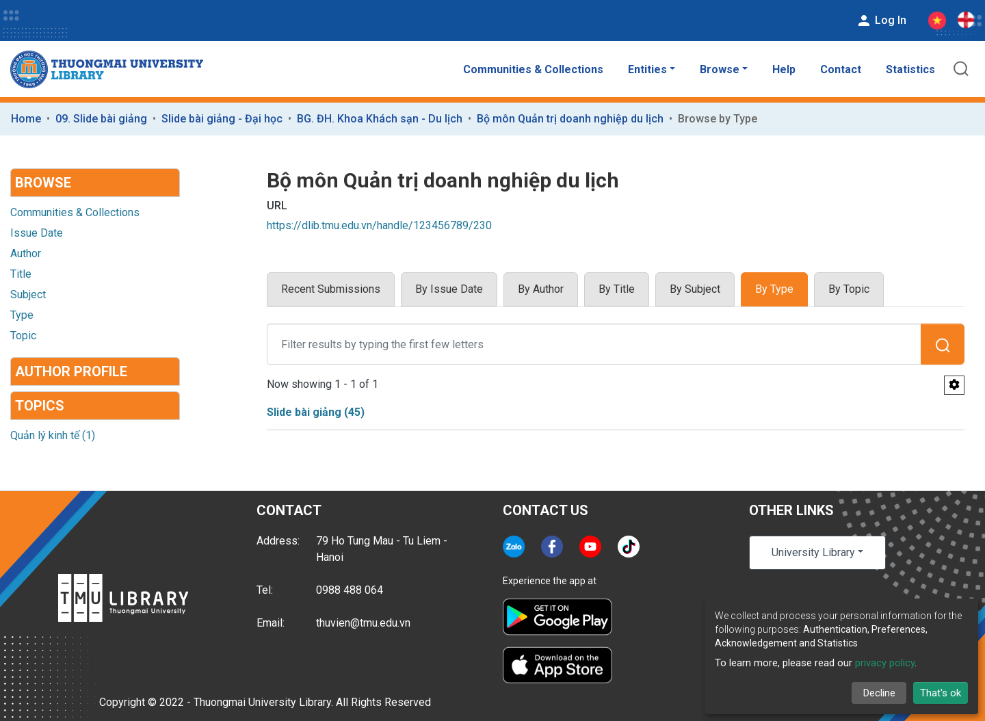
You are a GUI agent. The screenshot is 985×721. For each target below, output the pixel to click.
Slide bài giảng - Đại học (222, 118)
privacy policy (885, 663)
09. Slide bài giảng (101, 118)
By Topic (848, 289)
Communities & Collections (533, 69)
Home (26, 118)
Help (784, 69)
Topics (39, 405)
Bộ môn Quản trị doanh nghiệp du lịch (570, 118)
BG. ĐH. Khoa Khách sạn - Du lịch (379, 118)
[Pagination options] (954, 385)
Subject (28, 294)
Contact (840, 69)
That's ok (940, 693)
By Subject (695, 289)
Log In (881, 20)
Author (25, 253)
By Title (617, 289)
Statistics (910, 69)
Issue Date (36, 232)
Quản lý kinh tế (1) (52, 435)
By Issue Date (449, 289)
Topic (23, 335)
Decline (879, 693)
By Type (774, 289)
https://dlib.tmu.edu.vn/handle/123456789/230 (379, 225)
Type (22, 315)
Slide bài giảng (316, 412)
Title (20, 273)
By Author (541, 289)
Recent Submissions (330, 289)
